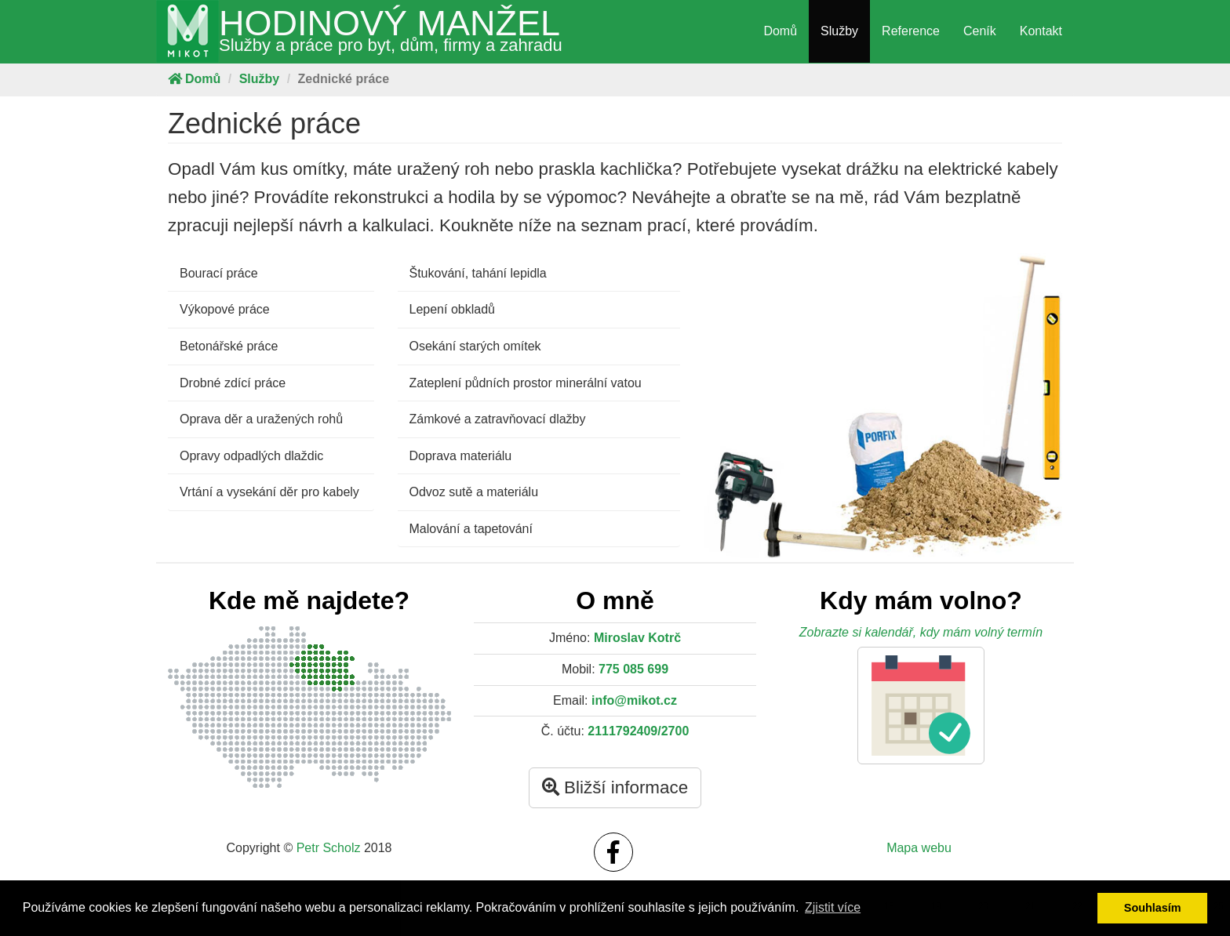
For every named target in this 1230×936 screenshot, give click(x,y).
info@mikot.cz (634, 700)
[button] (920, 705)
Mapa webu (919, 847)
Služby (839, 31)
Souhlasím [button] (1152, 908)
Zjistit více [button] (833, 907)
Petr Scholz (329, 847)
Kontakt (1041, 31)
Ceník (979, 31)
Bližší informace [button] (615, 787)
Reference (911, 31)
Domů (780, 31)
